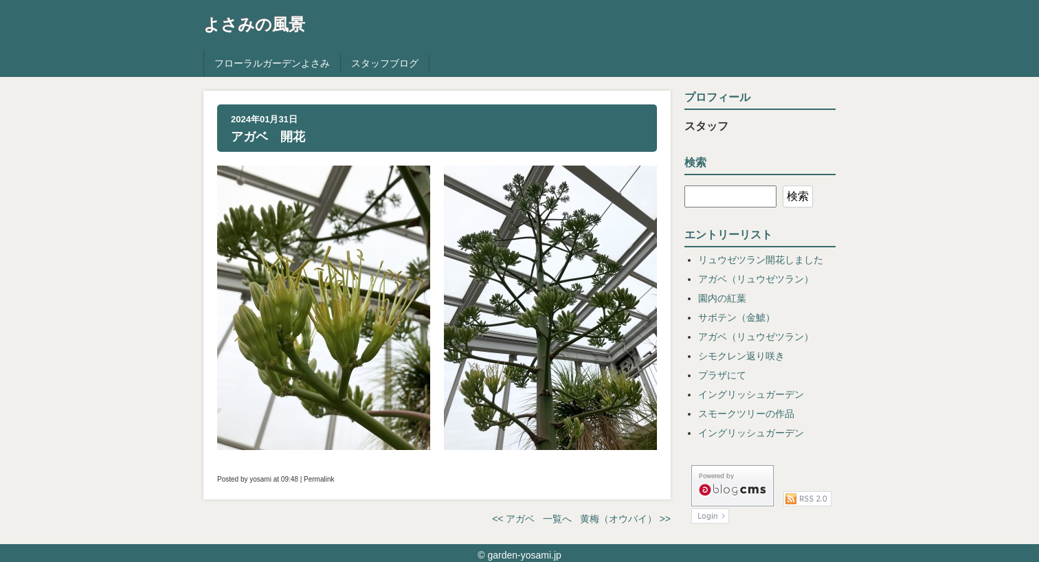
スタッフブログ (384, 63)
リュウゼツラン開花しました (760, 259)
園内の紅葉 (722, 298)
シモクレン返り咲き (741, 355)
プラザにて (722, 375)
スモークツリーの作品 (746, 413)
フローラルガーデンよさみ (272, 63)
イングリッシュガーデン (751, 394)
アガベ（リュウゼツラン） (756, 278)
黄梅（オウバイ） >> (625, 518)
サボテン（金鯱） (736, 317)
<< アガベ (513, 518)
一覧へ (557, 518)
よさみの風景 (254, 24)
